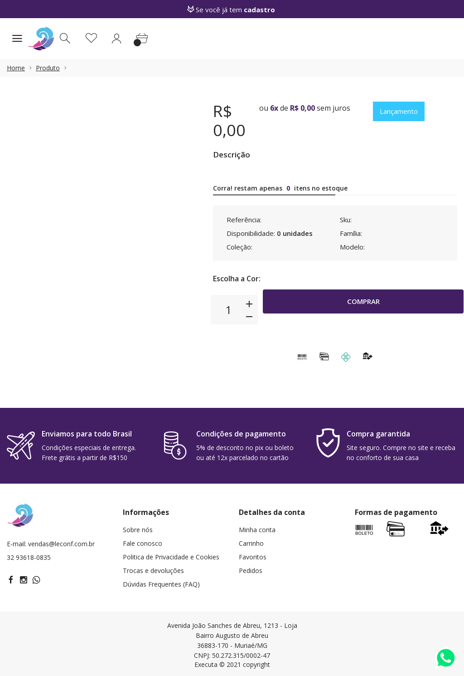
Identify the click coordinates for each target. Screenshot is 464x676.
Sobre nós (138, 529)
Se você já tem (232, 9)
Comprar (363, 309)
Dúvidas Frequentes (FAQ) (161, 584)
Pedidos (250, 570)
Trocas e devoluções (153, 570)
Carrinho (251, 543)
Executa (206, 664)
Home (16, 68)
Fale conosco (142, 543)
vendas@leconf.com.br (61, 543)
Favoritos (252, 557)
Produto (48, 68)
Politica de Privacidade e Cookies (171, 557)
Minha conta (257, 529)
